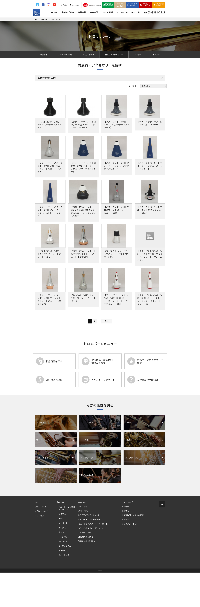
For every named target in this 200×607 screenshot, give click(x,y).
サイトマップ (127, 536)
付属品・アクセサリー (114, 54)
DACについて (42, 545)
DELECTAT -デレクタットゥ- (90, 549)
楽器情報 (43, 54)
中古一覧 (94, 12)
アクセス (40, 550)
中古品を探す (88, 54)
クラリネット (63, 548)
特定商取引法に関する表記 (133, 549)
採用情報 (125, 545)
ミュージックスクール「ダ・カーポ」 (93, 558)
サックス (62, 562)
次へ (106, 355)
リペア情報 (107, 12)
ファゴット (63, 557)
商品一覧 (82, 12)
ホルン (61, 566)
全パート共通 (63, 589)
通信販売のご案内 (85, 571)
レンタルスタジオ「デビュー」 (91, 562)
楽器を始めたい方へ (86, 575)
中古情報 (82, 536)
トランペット (63, 571)
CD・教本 (138, 54)
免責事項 (125, 554)
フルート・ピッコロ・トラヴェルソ (67, 542)
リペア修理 (82, 541)
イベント (135, 12)
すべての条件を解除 (90, 96)
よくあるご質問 (84, 567)
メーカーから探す (65, 54)
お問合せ (125, 541)
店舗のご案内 (67, 12)
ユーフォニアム (64, 580)
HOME (54, 12)
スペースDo (122, 12)
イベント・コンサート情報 (89, 554)
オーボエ (62, 553)
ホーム (37, 536)
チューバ (62, 585)
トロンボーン (63, 576)
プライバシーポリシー (131, 558)
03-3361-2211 (154, 12)
